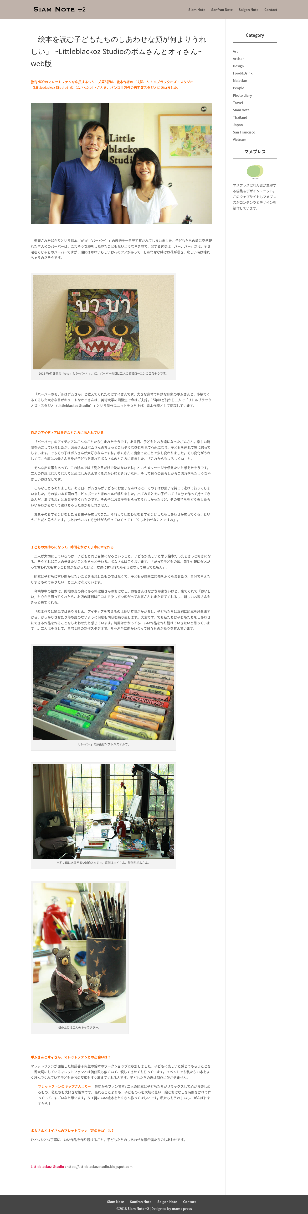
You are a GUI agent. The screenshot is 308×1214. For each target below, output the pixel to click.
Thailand (240, 117)
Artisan (239, 58)
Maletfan (240, 80)
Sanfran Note (222, 10)
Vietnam (239, 139)
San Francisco (244, 132)
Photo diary (242, 95)
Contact (270, 10)
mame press (182, 1208)
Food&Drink (242, 73)
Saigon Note (248, 10)
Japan (238, 124)
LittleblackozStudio (47, 1166)
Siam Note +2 (138, 1208)
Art (235, 51)
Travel (238, 102)
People (238, 87)
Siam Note (196, 10)
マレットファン (60, 81)
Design (238, 66)
